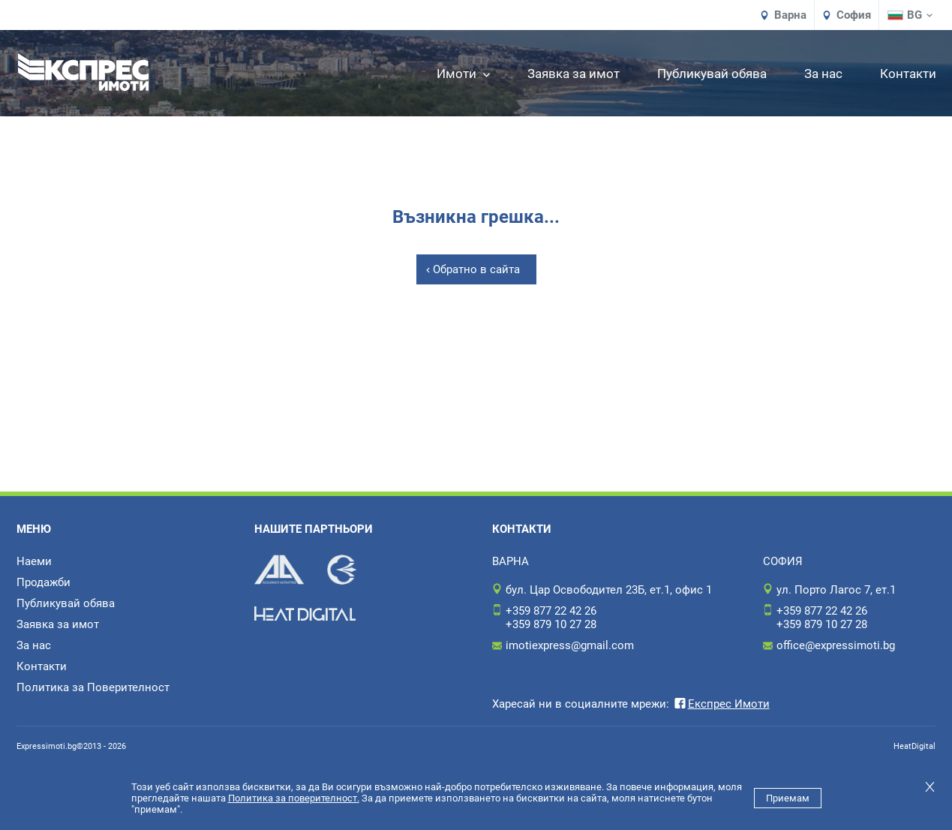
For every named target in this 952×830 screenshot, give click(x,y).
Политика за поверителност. (293, 798)
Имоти (463, 73)
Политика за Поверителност (93, 687)
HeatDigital (914, 746)
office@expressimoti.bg (835, 645)
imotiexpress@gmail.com (570, 645)
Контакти (908, 73)
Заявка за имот (573, 73)
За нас (823, 73)
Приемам (787, 798)
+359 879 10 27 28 (551, 624)
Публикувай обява (712, 73)
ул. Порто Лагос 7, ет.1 (836, 590)
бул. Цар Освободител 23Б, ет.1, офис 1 (609, 590)
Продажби (44, 582)
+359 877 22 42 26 (551, 611)
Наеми (34, 561)
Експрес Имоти (721, 704)
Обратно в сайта (476, 269)
